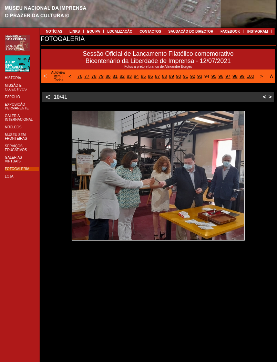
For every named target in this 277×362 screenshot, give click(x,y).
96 (220, 76)
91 (185, 76)
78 (93, 76)
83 (129, 76)
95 (213, 76)
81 (115, 76)
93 (199, 76)
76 (80, 76)
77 (86, 76)
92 (192, 76)
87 (157, 76)
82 (122, 76)
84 (136, 76)
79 (101, 76)
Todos (58, 80)
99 (241, 76)
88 (164, 76)
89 (171, 76)
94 (206, 76)
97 (227, 76)
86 (150, 76)
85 (143, 76)
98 (235, 76)
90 (178, 76)
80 (107, 76)
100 (250, 76)
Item (57, 76)
